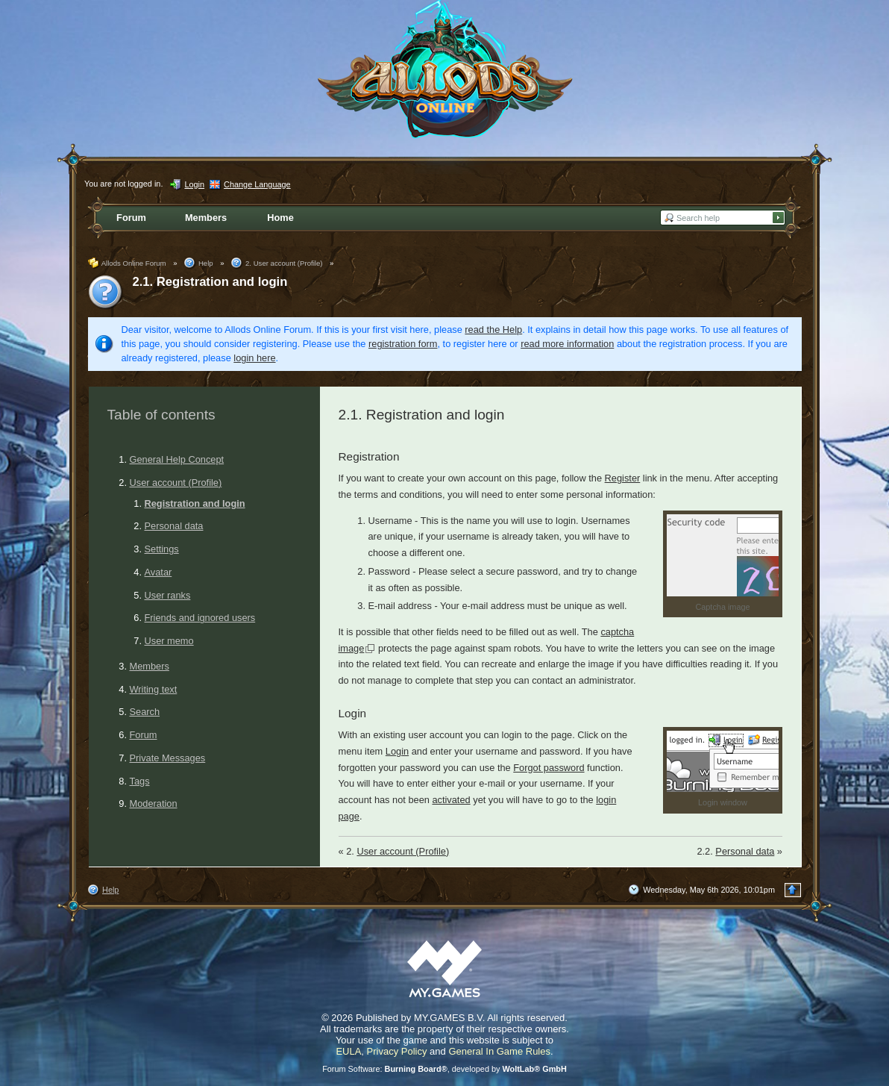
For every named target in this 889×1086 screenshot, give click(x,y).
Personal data (174, 525)
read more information (567, 343)
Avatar (158, 572)
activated (451, 799)
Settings (162, 549)
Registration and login (195, 503)
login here (254, 357)
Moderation (154, 803)
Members (149, 666)
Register (623, 478)
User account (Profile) (176, 482)
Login (397, 751)
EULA (348, 1051)
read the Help (493, 329)
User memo (169, 640)
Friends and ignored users (200, 617)
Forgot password (548, 767)
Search (145, 711)
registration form (402, 343)
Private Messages (168, 758)
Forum (143, 734)
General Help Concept (177, 459)
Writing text (154, 689)
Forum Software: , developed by (444, 1068)
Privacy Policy (397, 1051)
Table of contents (161, 414)
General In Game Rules (499, 1051)
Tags (140, 781)
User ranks (168, 595)
